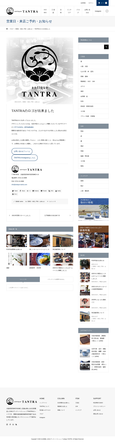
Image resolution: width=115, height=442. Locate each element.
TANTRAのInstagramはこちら (24, 158)
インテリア (69, 11)
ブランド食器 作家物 (88, 116)
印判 (82, 101)
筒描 (82, 151)
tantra (21, 201)
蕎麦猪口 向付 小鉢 (88, 81)
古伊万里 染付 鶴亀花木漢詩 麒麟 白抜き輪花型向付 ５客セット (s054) (99, 352)
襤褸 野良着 (85, 156)
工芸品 (77, 402)
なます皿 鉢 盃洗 (87, 71)
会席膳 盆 (84, 96)
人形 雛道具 (85, 191)
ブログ (41, 414)
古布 (76, 406)
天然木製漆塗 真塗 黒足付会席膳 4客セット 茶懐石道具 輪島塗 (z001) (99, 365)
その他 (83, 111)
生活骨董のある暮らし (64, 402)
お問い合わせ (87, 11)
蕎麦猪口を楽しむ (62, 406)
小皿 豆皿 (84, 66)
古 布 (61, 11)
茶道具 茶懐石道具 (87, 106)
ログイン (91, 3)
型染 (82, 131)
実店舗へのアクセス (45, 410)
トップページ (43, 402)
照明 (82, 181)
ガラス (83, 86)
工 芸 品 (53, 11)
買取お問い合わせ (98, 414)
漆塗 (82, 91)
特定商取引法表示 (98, 402)
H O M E (45, 11)
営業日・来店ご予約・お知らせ (31, 102)
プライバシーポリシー (99, 406)
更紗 (82, 146)
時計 (82, 186)
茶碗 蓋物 (84, 76)
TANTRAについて (44, 406)
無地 (82, 166)
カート (104, 3)
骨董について (61, 410)
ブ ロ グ (78, 11)
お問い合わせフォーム (22, 151)
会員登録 (83, 3)
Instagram (98, 11)
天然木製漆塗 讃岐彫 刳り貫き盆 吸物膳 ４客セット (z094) (99, 338)
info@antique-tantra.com (19, 184)
